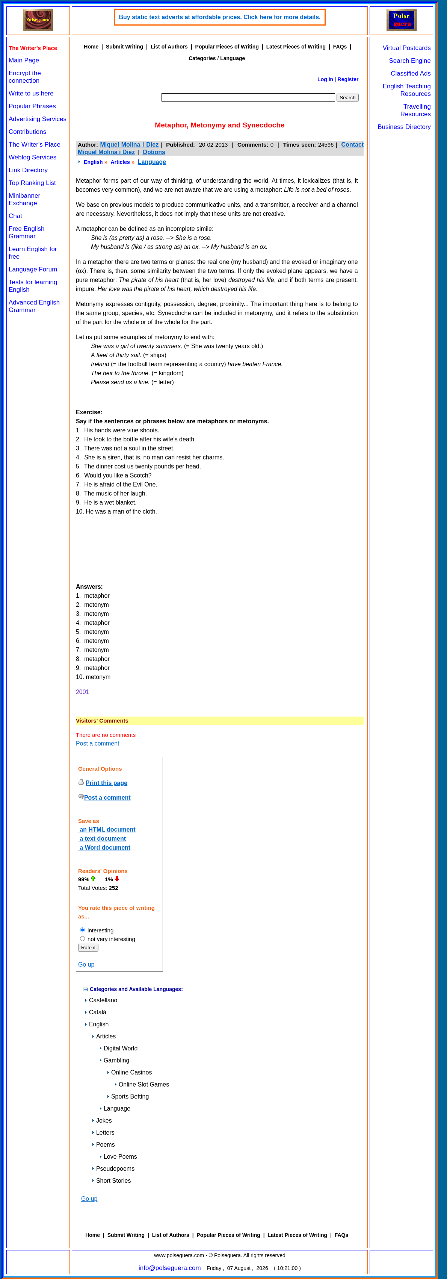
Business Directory (404, 126)
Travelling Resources (415, 110)
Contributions (27, 131)
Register (348, 79)
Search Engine (410, 60)
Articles (120, 162)
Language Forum (33, 269)
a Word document (104, 847)
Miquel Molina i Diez (129, 144)
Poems (103, 1144)
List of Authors (169, 47)
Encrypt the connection (25, 77)
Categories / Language (217, 58)
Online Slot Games (141, 1084)
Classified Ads (411, 73)
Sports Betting (128, 1096)
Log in (325, 79)
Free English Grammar (26, 232)
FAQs (340, 47)
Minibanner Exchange (24, 199)
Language (152, 162)
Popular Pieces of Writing (227, 47)
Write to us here (31, 93)
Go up (86, 964)
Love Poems (118, 1156)
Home (91, 47)
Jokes (102, 1120)
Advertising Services (37, 119)
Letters (103, 1132)
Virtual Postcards (407, 48)
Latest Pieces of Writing (296, 47)
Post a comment (97, 743)
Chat (15, 216)
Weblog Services (32, 157)
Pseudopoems (113, 1168)
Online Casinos (129, 1072)
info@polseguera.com (170, 1267)
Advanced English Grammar (34, 306)
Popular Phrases (32, 106)
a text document (102, 838)
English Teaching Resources (407, 90)
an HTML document (107, 829)
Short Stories (111, 1180)
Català (95, 1012)
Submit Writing (124, 47)
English (93, 162)
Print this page (106, 783)
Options (153, 152)
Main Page (24, 60)
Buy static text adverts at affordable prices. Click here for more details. (219, 17)
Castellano (101, 1000)
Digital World (118, 1048)
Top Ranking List (32, 182)
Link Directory (28, 170)
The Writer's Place (34, 144)
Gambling (114, 1060)
